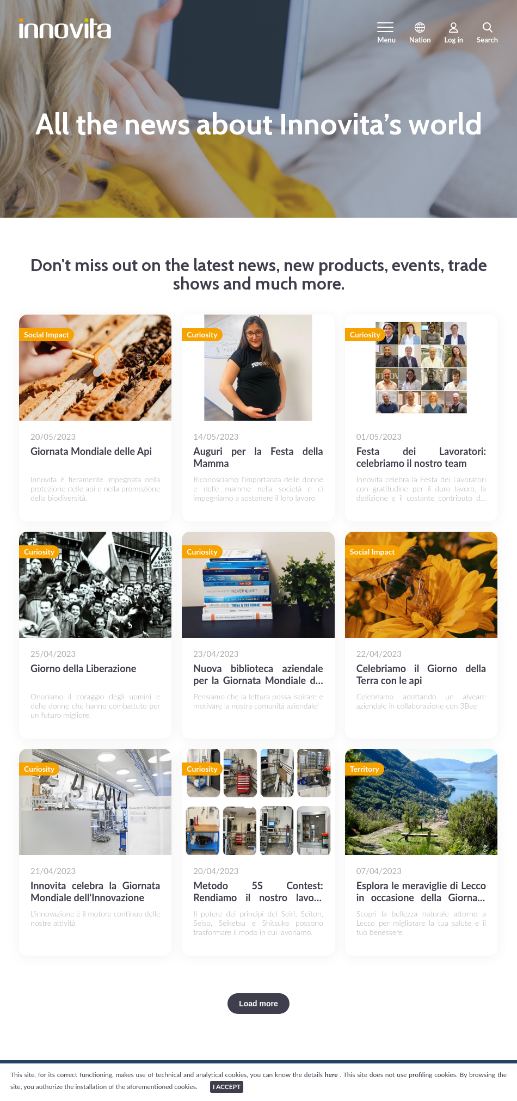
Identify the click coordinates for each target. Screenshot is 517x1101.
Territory (364, 769)
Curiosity (202, 335)
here (332, 1075)
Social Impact (46, 335)
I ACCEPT (227, 1086)
